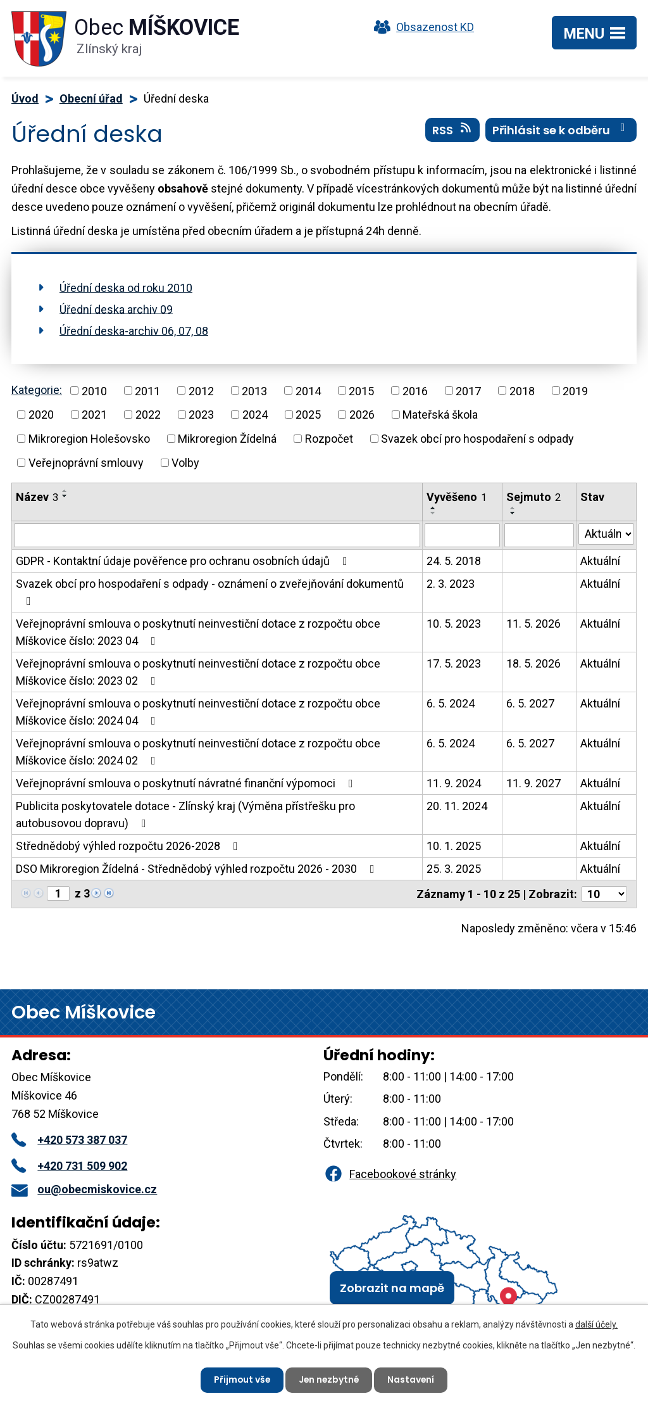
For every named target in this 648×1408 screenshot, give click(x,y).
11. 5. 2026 (533, 623)
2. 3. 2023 (451, 583)
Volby (185, 462)
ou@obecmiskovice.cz (84, 1189)
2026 (362, 414)
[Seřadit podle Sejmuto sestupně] (513, 513)
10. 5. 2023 (454, 623)
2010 (94, 390)
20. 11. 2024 (457, 806)
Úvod (25, 98)
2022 (148, 414)
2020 (41, 414)
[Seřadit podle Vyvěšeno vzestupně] (433, 508)
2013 (254, 390)
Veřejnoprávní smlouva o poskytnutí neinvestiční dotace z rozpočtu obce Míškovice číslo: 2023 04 (198, 632)
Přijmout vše (241, 1379)
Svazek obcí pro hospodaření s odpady (477, 438)
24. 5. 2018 (454, 561)
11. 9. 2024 (454, 783)
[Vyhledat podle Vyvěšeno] (462, 535)
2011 (147, 390)
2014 (308, 390)
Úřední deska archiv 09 (116, 308)
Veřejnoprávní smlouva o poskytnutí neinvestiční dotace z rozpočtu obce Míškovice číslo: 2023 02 (198, 672)
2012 (201, 390)
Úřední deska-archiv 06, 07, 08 (133, 330)
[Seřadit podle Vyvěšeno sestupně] (433, 513)
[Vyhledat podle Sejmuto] (539, 535)
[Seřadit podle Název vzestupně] (65, 490)
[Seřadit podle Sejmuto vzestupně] (513, 508)
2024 (255, 414)
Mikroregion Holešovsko (89, 438)
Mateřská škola (440, 414)
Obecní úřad (91, 98)
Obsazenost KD (421, 27)
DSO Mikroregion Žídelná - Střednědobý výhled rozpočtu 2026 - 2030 (198, 868)
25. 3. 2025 (454, 868)
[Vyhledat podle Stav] (606, 534)
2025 (308, 414)
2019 (575, 390)
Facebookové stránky (389, 1174)
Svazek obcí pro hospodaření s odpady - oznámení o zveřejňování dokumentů (210, 592)
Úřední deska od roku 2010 (125, 287)
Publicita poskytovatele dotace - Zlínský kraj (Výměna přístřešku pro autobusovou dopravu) (185, 814)
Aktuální (600, 561)
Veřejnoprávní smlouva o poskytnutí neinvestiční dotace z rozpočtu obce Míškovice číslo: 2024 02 (198, 752)
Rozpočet (329, 438)
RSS (452, 130)
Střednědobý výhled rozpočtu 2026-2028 (129, 846)
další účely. (596, 1324)
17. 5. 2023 (454, 663)
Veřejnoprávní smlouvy (86, 462)
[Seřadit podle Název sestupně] (65, 495)
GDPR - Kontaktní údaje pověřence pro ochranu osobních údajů (184, 561)
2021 (94, 414)
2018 (522, 390)
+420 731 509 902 (69, 1165)
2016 (415, 390)
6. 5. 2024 (451, 703)
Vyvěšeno (457, 497)
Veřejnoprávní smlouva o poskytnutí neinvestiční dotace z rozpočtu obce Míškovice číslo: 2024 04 (198, 712)
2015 (361, 390)
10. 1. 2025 (454, 846)
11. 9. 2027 (533, 783)
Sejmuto (533, 497)
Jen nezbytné (329, 1379)
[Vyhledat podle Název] (217, 535)
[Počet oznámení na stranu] (604, 894)
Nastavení (412, 1379)
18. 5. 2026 (533, 663)
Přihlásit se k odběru (561, 130)
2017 (468, 390)
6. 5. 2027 (530, 703)
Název (37, 497)
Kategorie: (36, 389)
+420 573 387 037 (69, 1139)
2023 (201, 414)
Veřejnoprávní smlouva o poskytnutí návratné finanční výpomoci (187, 783)
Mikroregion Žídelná (227, 438)
